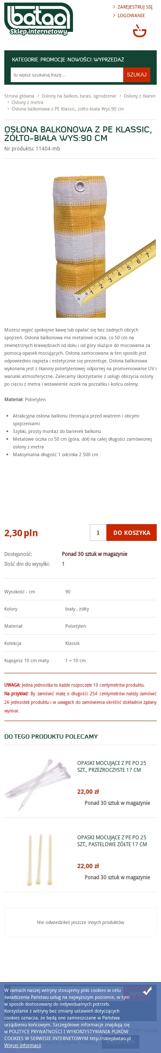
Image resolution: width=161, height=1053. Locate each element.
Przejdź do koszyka (139, 30)
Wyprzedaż (109, 60)
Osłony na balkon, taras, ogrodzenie (79, 95)
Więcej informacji (22, 1045)
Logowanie (131, 15)
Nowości (79, 60)
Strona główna (19, 95)
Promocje (52, 60)
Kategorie (25, 60)
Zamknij (147, 991)
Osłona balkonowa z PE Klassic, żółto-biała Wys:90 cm (68, 108)
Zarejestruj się (135, 6)
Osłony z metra (27, 102)
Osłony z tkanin (139, 95)
